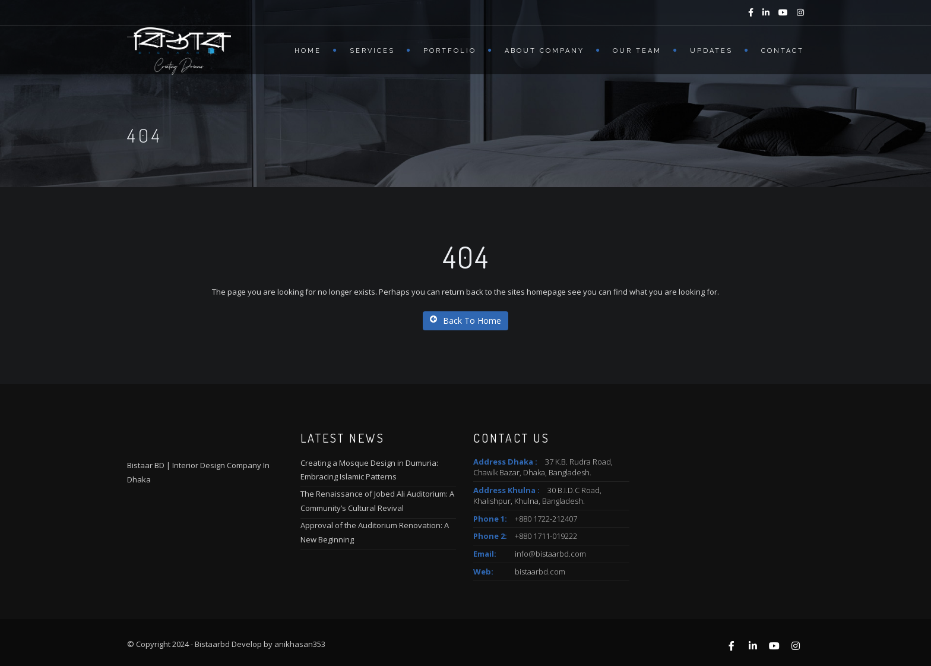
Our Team (637, 51)
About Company (544, 51)
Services (372, 51)
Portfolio (449, 51)
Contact (782, 51)
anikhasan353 (299, 644)
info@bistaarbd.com (550, 553)
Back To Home (465, 320)
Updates (711, 51)
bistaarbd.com (540, 571)
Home (307, 51)
